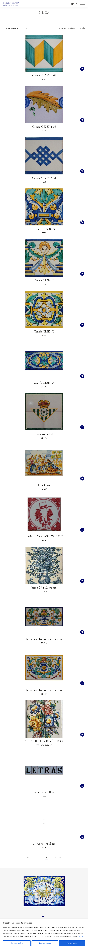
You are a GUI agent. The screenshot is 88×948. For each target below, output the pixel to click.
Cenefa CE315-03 (44, 383)
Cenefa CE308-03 (44, 229)
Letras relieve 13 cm (44, 843)
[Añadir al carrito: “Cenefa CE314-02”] (82, 274)
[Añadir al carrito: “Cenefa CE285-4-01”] (82, 69)
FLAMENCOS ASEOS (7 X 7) (44, 536)
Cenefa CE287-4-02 (44, 127)
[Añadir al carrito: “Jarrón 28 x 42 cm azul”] (82, 581)
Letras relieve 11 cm (44, 792)
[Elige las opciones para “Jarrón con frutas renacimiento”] (82, 683)
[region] (44, 933)
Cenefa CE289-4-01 (44, 178)
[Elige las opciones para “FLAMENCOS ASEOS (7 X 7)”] (82, 530)
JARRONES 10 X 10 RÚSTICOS (44, 741)
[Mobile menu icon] (82, 3)
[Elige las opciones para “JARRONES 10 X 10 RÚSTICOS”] (82, 735)
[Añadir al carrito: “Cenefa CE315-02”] (82, 325)
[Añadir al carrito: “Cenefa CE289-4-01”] (82, 171)
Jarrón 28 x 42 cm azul (44, 587)
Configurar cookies (17, 943)
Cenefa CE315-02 (44, 331)
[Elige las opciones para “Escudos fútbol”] (82, 427)
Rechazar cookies (45, 943)
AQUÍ (81, 936)
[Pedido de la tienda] (16, 28)
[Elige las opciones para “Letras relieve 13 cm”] (82, 837)
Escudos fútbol (44, 434)
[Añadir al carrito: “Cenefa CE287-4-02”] (82, 120)
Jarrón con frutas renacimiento (44, 639)
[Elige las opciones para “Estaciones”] (82, 478)
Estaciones (44, 485)
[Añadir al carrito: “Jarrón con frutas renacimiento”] (82, 632)
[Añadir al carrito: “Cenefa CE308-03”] (82, 222)
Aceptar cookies (72, 943)
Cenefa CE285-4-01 (44, 75)
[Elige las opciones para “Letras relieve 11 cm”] (82, 786)
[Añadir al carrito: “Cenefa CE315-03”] (82, 376)
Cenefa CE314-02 (44, 280)
